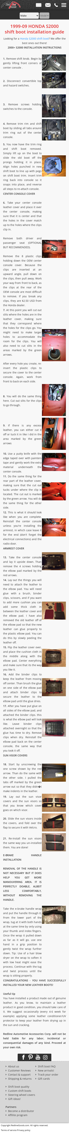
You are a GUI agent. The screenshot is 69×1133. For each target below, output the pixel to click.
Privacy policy (23, 1130)
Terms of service (9, 1130)
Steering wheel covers (21, 1095)
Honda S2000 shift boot (34, 38)
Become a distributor (21, 1111)
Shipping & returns (20, 1078)
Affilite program (17, 1115)
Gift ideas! (14, 1099)
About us (13, 1066)
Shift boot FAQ (47, 1066)
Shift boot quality (18, 1086)
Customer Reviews (19, 1070)
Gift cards (44, 1078)
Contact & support (19, 1074)
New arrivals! (46, 1070)
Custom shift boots (19, 1091)
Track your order (48, 1074)
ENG (38, 6)
